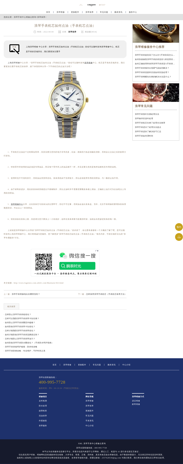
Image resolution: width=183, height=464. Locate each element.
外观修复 (43, 421)
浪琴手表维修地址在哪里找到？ (26, 294)
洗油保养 (43, 416)
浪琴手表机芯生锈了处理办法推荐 (150, 123)
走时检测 (43, 401)
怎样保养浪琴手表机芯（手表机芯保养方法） (106, 294)
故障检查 (43, 411)
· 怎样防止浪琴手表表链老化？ (17, 314)
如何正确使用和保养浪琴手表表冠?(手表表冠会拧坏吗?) (156, 64)
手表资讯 (90, 421)
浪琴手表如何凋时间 (144, 136)
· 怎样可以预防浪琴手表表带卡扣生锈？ (21, 318)
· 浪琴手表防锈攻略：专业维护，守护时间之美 (24, 351)
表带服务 (43, 426)
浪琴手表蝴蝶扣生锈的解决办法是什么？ (153, 77)
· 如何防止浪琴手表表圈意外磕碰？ (19, 322)
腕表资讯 (118, 12)
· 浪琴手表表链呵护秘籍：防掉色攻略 (20, 347)
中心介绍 (126, 365)
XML (80, 443)
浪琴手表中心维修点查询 (25, 17)
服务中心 (133, 12)
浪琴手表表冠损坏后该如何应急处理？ (152, 72)
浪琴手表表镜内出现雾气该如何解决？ (152, 68)
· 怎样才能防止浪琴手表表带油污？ (19, 339)
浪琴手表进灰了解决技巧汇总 (148, 131)
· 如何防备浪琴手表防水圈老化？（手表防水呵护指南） (28, 343)
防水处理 (43, 406)
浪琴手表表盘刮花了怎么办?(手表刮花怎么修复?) (156, 55)
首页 (48, 12)
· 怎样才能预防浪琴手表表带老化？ (19, 331)
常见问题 (104, 12)
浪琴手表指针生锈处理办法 (147, 114)
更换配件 (75, 12)
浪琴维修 (61, 12)
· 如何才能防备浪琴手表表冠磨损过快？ (21, 335)
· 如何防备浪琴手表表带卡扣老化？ (19, 326)
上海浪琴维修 (14, 63)
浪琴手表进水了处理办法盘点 (148, 127)
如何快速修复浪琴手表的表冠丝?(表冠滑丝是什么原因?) (156, 59)
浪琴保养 (90, 12)
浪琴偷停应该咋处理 (144, 118)
